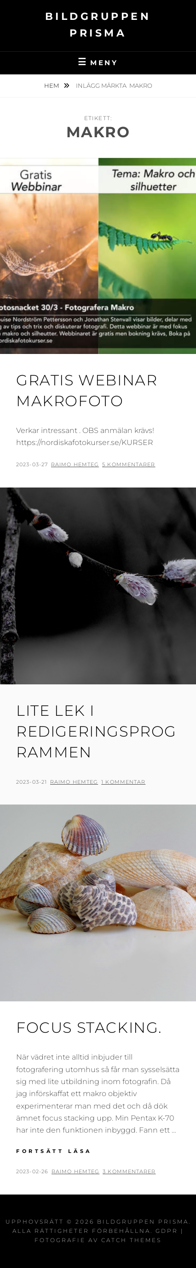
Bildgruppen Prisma (143, 1221)
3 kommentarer (129, 1171)
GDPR (167, 1230)
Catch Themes (131, 1240)
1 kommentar (123, 782)
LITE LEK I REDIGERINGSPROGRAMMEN (96, 731)
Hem (52, 85)
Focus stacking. (89, 1027)
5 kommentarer (128, 464)
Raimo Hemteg (75, 464)
